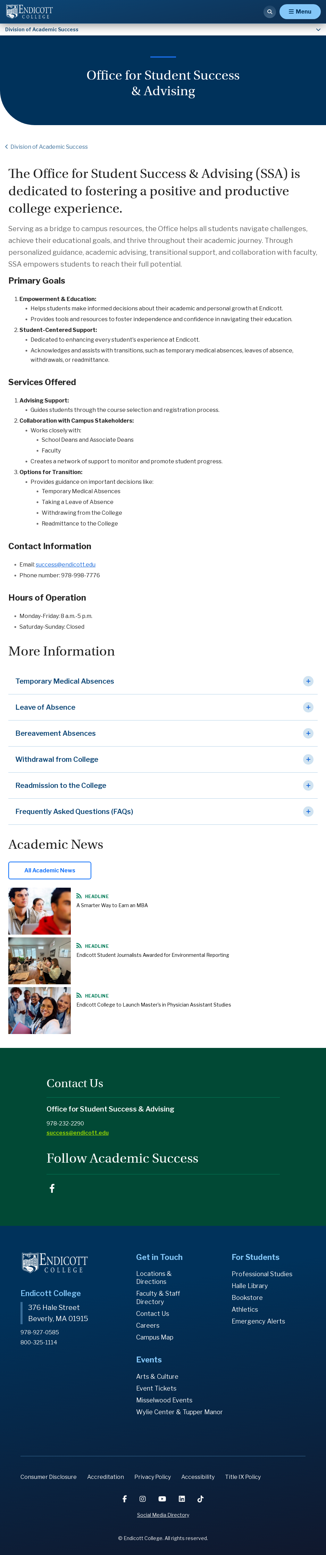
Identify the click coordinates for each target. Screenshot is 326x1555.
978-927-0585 (39, 1332)
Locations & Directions (154, 1278)
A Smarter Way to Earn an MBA (112, 905)
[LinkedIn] (182, 1499)
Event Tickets (156, 1388)
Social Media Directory (163, 1515)
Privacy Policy (152, 1477)
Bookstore (247, 1297)
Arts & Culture (157, 1376)
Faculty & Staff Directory (158, 1297)
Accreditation (105, 1477)
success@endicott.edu (65, 564)
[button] (163, 681)
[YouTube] (163, 1499)
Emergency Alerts (258, 1321)
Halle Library (250, 1285)
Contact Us (152, 1313)
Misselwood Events (164, 1400)
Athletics (245, 1309)
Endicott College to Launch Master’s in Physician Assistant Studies (153, 1005)
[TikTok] (201, 1499)
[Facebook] (125, 1499)
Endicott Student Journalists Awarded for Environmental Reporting (152, 955)
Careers (147, 1325)
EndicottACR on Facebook (52, 1188)
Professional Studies (262, 1274)
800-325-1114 (38, 1342)
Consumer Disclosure (48, 1477)
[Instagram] (143, 1499)
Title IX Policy (243, 1477)
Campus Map (154, 1337)
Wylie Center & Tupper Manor (179, 1412)
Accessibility (198, 1477)
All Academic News (49, 870)
